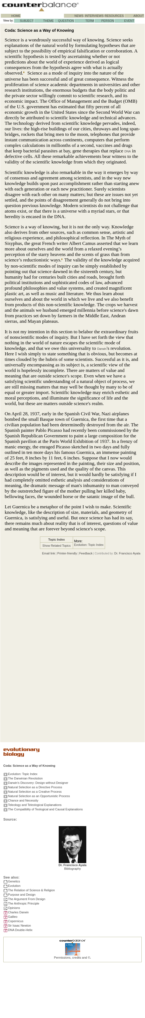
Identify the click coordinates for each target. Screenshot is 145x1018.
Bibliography (72, 868)
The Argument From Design (26, 899)
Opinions (14, 907)
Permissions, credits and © (72, 957)
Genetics (14, 881)
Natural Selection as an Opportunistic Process (39, 796)
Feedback (85, 553)
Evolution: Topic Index (89, 544)
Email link (48, 553)
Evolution (14, 885)
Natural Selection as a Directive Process (35, 787)
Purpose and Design (22, 894)
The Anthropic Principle (23, 903)
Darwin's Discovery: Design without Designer (38, 782)
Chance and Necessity (23, 800)
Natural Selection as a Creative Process (34, 791)
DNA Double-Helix (20, 930)
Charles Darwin (18, 912)
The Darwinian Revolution (25, 778)
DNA (127, 151)
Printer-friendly (67, 553)
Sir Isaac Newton (19, 925)
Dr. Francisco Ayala (127, 553)
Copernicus (15, 921)
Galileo (12, 916)
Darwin (101, 348)
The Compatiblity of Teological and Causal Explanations (45, 809)
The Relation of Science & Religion (31, 890)
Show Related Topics (56, 545)
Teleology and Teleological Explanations (34, 805)
